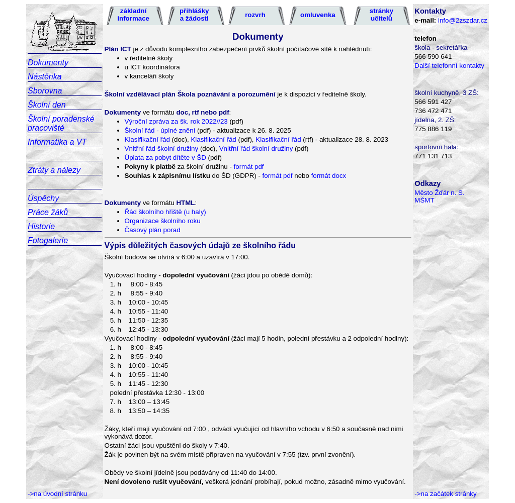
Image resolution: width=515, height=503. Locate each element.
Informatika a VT (57, 142)
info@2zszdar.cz (462, 20)
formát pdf (249, 166)
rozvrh (255, 15)
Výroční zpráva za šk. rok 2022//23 (177, 121)
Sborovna (45, 90)
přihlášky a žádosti (194, 14)
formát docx (329, 175)
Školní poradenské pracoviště (61, 123)
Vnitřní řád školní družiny (162, 148)
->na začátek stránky (445, 493)
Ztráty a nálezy (54, 170)
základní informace (133, 14)
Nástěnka (45, 76)
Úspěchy (43, 198)
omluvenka (317, 15)
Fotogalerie (48, 240)
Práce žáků (48, 212)
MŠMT (424, 200)
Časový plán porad (153, 230)
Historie (41, 226)
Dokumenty (48, 62)
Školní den (47, 104)
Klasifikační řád (147, 139)
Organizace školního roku (163, 221)
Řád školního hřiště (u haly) (165, 212)
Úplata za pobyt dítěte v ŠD (165, 157)
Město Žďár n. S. (439, 192)
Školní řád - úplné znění (161, 130)
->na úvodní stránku (57, 493)
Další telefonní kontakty (449, 65)
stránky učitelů (381, 14)
